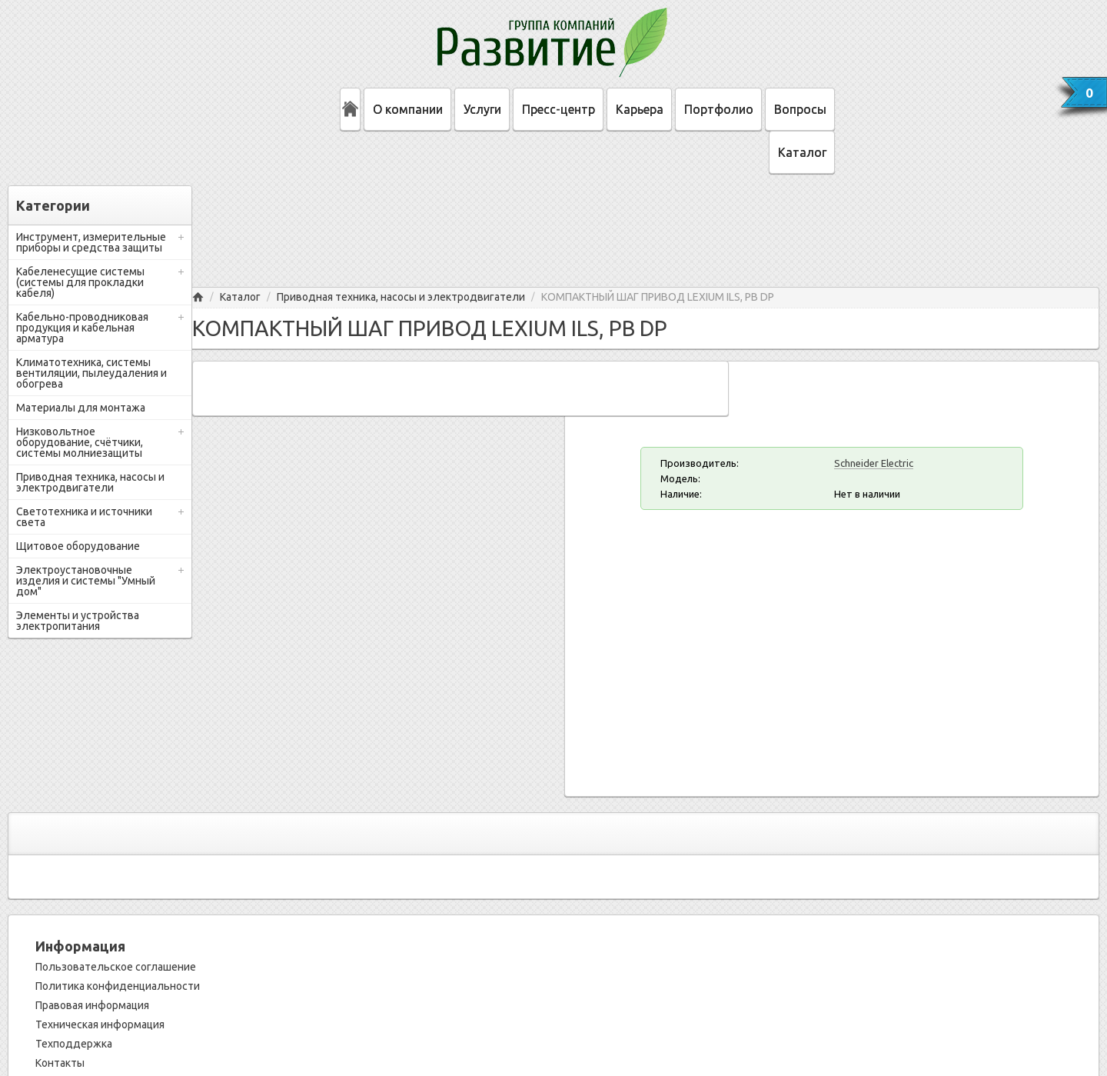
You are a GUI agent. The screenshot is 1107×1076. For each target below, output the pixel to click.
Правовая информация (92, 1005)
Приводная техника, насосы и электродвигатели (90, 482)
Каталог (802, 152)
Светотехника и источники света (84, 516)
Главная (198, 297)
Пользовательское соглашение (115, 967)
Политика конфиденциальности (117, 986)
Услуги (482, 109)
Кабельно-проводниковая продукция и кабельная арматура (82, 328)
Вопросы (800, 109)
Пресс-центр (558, 109)
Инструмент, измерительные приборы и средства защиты (91, 242)
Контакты (60, 1063)
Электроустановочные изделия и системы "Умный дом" (85, 581)
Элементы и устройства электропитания (77, 620)
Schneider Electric (873, 463)
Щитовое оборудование (78, 546)
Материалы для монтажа (80, 407)
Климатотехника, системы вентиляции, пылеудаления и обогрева (91, 373)
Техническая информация (100, 1024)
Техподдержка (73, 1044)
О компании (408, 109)
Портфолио (718, 109)
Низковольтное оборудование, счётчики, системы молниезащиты (79, 442)
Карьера (639, 109)
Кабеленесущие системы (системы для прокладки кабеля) (80, 282)
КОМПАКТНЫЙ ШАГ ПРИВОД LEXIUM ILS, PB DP (657, 297)
